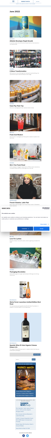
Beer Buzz (12, 38)
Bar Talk (12, 236)
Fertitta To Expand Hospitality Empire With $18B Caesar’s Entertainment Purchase (24, 420)
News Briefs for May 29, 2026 (23, 428)
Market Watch (25, 1)
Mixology (12, 132)
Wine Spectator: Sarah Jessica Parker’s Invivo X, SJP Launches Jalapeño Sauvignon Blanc (25, 409)
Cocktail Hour (13, 200)
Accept (41, 228)
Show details (43, 224)
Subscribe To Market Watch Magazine (25, 393)
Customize (25, 228)
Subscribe (37, 1)
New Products (13, 299)
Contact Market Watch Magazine (23, 391)
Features (12, 69)
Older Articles (37, 354)
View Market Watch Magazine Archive (24, 395)
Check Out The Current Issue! (25, 363)
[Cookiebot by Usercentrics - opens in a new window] (43, 208)
